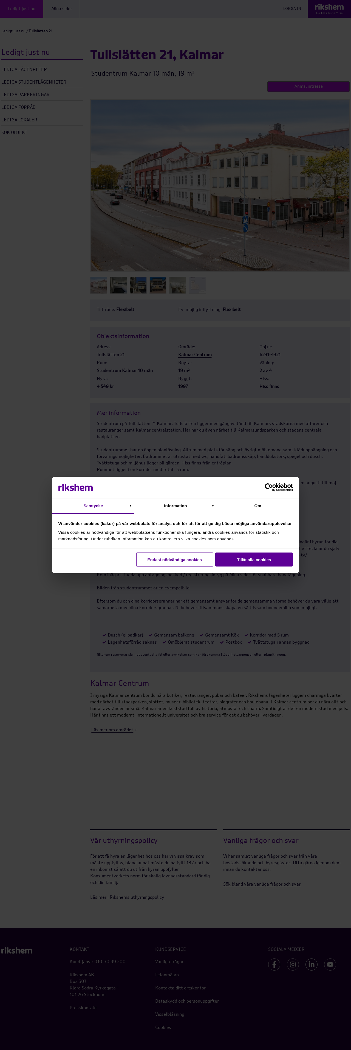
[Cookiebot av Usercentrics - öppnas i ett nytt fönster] (269, 487)
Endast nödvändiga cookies (175, 559)
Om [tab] (257, 505)
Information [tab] (175, 505)
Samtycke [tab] (93, 505)
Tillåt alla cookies (254, 559)
